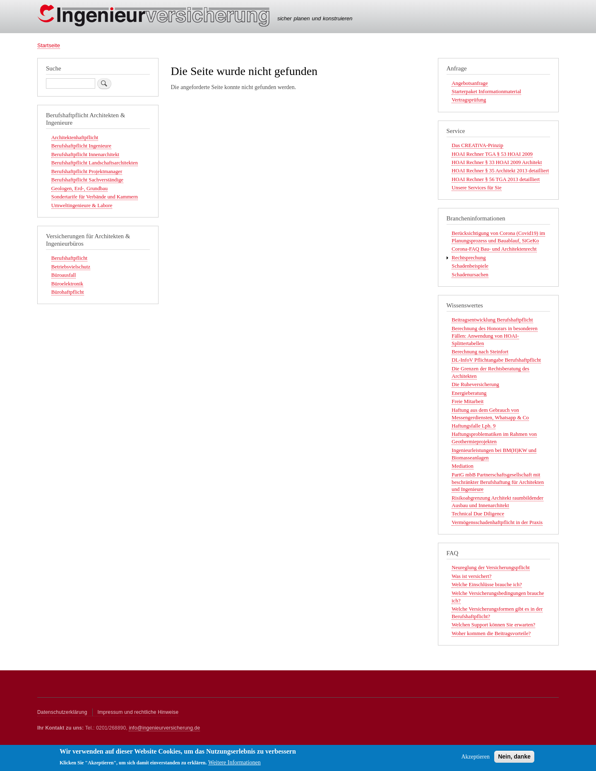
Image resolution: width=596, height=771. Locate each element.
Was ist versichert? (471, 576)
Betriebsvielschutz (70, 267)
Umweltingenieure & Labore (82, 205)
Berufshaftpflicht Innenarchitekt (85, 154)
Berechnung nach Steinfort (480, 352)
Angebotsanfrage (470, 83)
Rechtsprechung (468, 258)
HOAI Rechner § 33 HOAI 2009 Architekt (497, 162)
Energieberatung (469, 393)
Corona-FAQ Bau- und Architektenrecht (494, 249)
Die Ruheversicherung (475, 384)
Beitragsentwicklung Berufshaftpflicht (492, 320)
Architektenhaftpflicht (75, 137)
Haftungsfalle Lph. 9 (473, 426)
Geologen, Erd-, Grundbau (79, 188)
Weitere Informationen (234, 765)
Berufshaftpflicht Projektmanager (86, 171)
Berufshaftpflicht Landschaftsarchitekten (94, 163)
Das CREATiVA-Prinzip (477, 145)
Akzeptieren (475, 759)
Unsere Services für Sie (476, 188)
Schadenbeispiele (470, 266)
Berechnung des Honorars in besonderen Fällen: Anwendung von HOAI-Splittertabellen (494, 336)
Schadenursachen (470, 275)
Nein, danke (514, 759)
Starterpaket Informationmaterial (486, 91)
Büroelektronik (67, 284)
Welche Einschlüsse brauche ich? (487, 584)
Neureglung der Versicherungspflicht (491, 567)
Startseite (48, 45)
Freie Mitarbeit (467, 401)
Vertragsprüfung (469, 100)
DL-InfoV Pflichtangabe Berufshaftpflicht (496, 360)
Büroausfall (63, 275)
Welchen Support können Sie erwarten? (493, 625)
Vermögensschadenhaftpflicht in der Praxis (497, 522)
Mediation (462, 466)
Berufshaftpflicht (69, 258)
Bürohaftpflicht (67, 292)
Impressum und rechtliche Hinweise (138, 712)
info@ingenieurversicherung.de (164, 728)
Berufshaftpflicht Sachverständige (87, 180)
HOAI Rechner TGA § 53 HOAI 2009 (492, 154)
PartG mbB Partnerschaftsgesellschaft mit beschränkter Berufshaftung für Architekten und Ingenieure (498, 482)
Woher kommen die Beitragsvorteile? (491, 633)
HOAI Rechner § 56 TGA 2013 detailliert (496, 179)
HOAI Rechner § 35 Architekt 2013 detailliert (500, 171)
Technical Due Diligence (478, 514)
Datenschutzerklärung (62, 712)
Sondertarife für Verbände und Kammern (94, 197)
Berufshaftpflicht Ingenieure (81, 146)
